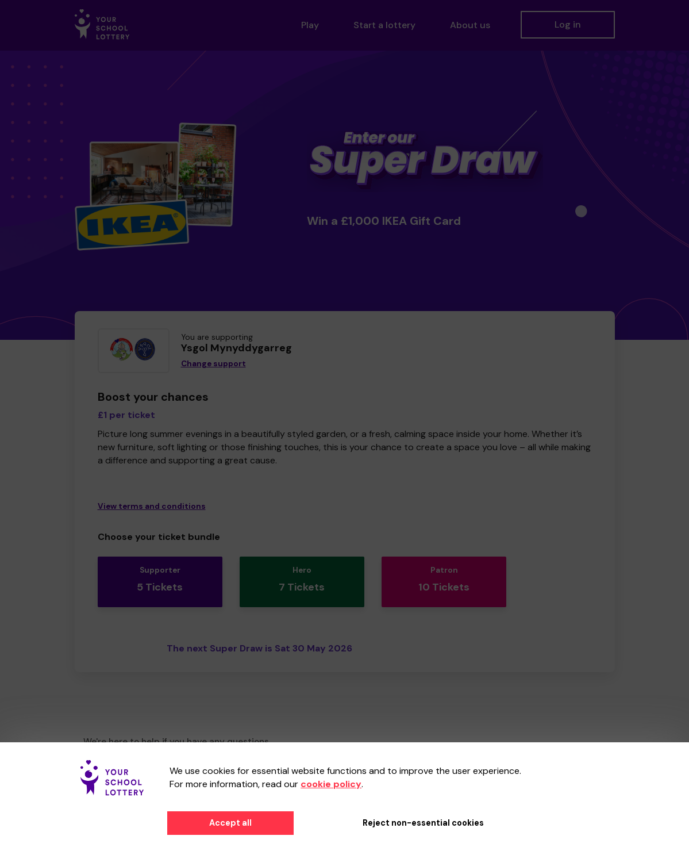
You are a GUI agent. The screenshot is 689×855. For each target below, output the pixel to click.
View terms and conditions (152, 506)
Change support (213, 364)
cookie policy (331, 784)
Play (310, 25)
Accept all (230, 823)
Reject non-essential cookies (423, 823)
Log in (568, 24)
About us (470, 25)
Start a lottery (384, 25)
